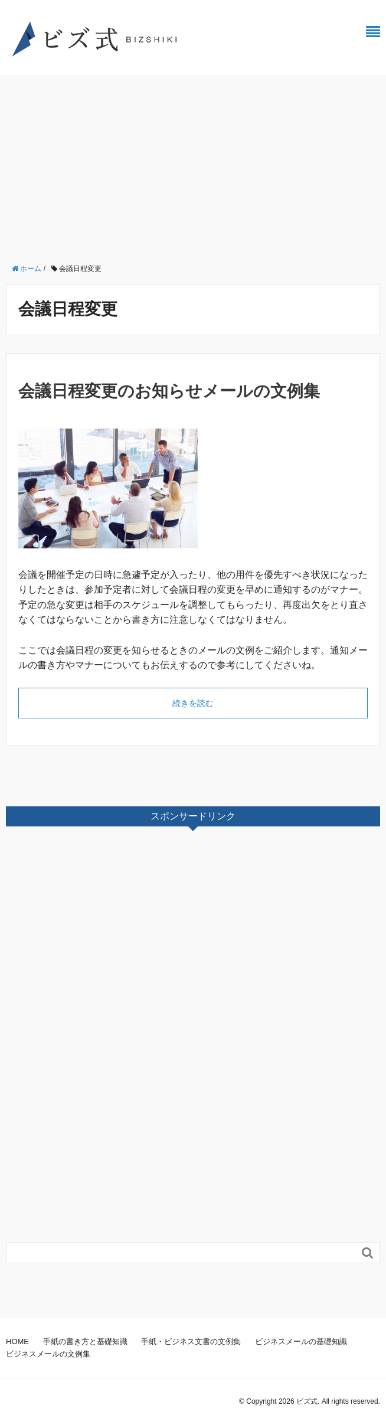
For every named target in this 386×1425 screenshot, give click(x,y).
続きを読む (193, 703)
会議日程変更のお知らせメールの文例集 (169, 391)
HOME (17, 1341)
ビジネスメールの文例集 (48, 1353)
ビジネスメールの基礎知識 (301, 1341)
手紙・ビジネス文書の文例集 (191, 1341)
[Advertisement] (193, 164)
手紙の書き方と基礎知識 (85, 1341)
